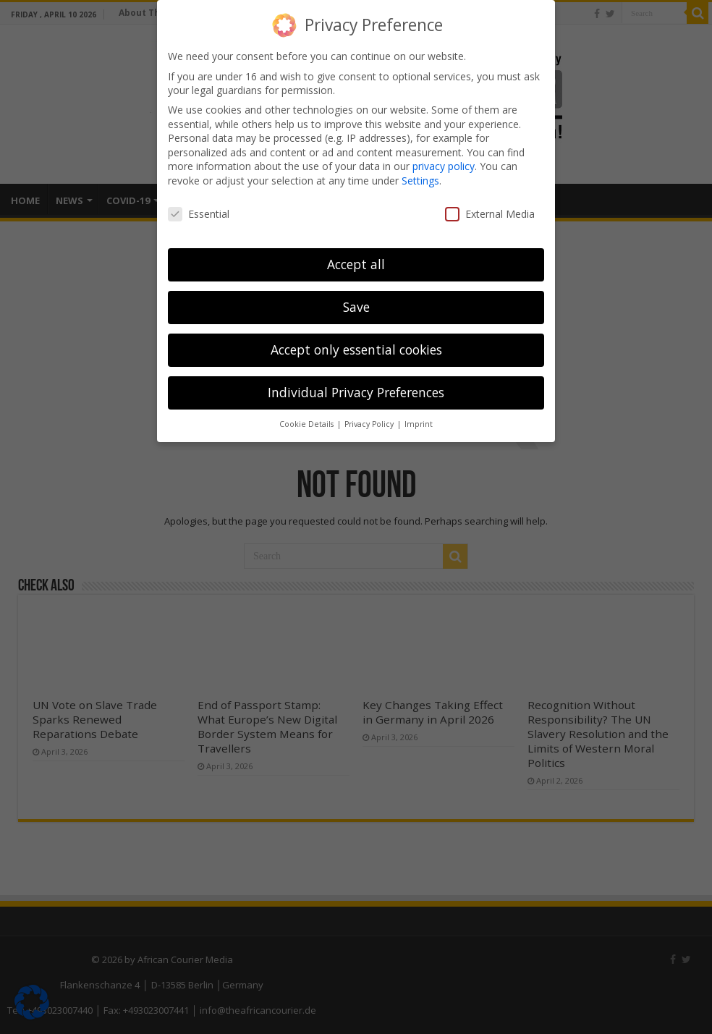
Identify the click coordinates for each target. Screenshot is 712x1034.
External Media (490, 214)
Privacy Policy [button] (370, 424)
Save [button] (356, 306)
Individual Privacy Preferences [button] (356, 392)
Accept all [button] (356, 264)
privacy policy (443, 166)
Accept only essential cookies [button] (356, 349)
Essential (198, 214)
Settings (420, 180)
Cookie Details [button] (307, 424)
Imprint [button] (418, 424)
